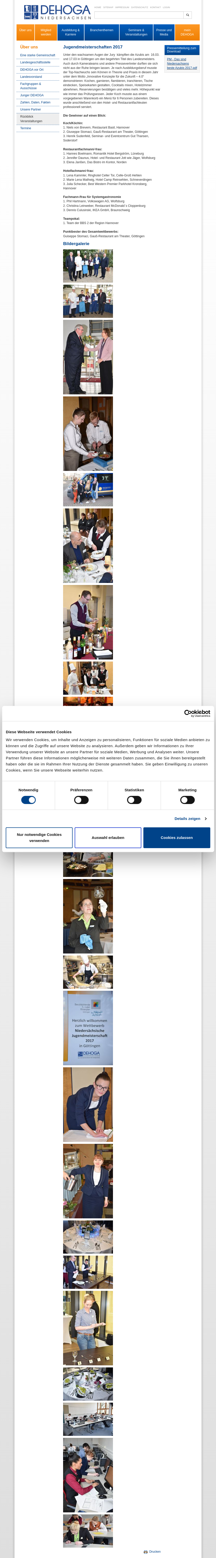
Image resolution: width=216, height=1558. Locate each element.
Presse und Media (164, 32)
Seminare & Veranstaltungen (136, 32)
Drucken (152, 1551)
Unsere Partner (30, 109)
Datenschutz (139, 7)
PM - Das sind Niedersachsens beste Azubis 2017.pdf (182, 64)
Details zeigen (187, 818)
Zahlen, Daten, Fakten (35, 102)
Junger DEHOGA (32, 95)
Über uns (25, 30)
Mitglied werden (46, 32)
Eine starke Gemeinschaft (37, 55)
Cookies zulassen (177, 837)
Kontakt (155, 7)
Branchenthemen (101, 30)
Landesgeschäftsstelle (35, 62)
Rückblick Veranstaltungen (31, 119)
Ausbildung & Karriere (71, 32)
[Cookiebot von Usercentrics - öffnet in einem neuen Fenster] (188, 713)
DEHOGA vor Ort (32, 69)
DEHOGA (187, 34)
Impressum (122, 7)
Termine (25, 128)
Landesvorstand (31, 77)
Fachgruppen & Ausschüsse (30, 86)
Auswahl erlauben (108, 837)
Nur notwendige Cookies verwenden (39, 837)
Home (97, 7)
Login (166, 7)
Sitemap (108, 7)
